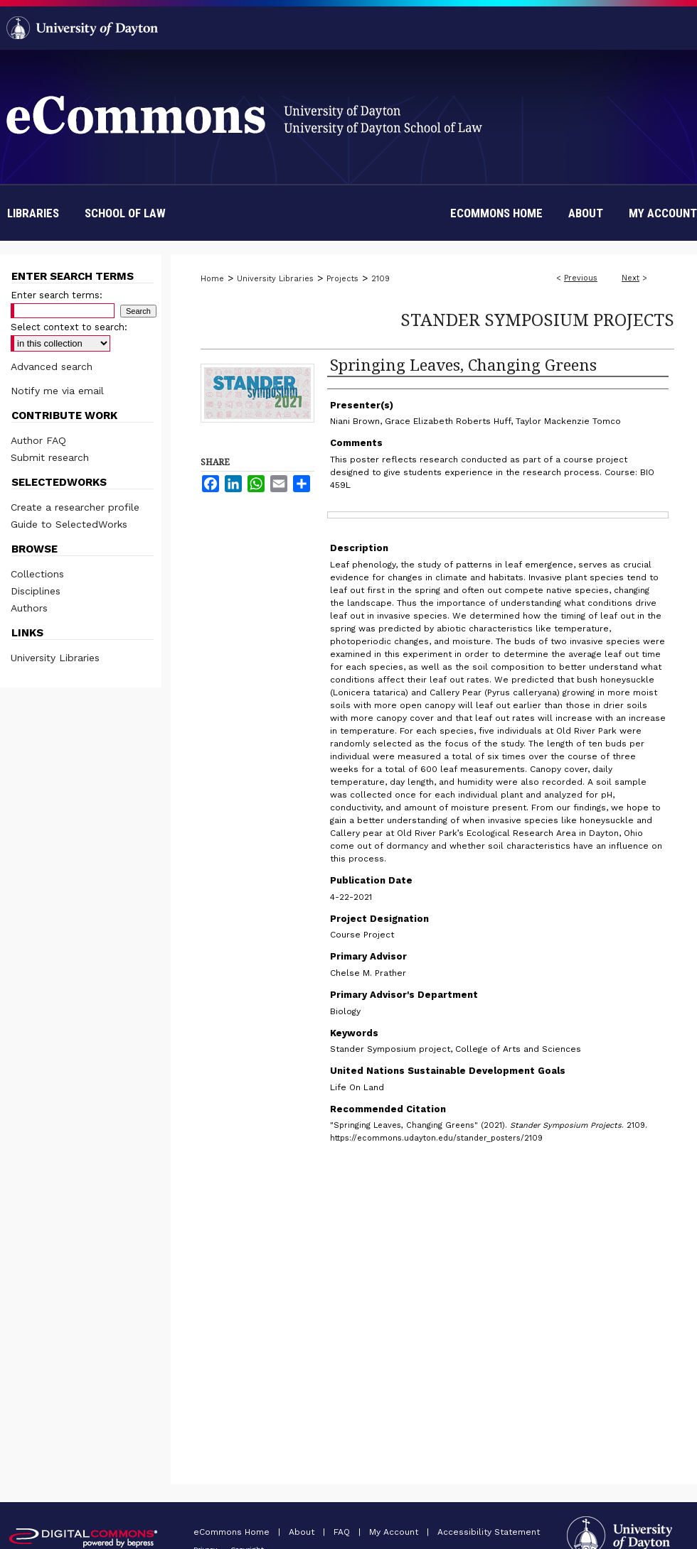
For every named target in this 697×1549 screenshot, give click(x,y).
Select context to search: (69, 327)
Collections (37, 574)
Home (212, 278)
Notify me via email (57, 390)
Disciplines (35, 591)
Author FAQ (38, 440)
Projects (342, 278)
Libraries (33, 213)
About (303, 1532)
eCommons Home (232, 1532)
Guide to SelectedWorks (69, 524)
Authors (29, 608)
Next (630, 278)
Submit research (50, 457)
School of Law (125, 213)
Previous (580, 278)
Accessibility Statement (488, 1532)
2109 (380, 278)
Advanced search (51, 366)
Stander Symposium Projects (537, 319)
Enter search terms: (56, 295)
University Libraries (275, 278)
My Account (395, 1532)
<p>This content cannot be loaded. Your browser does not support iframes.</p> (428, 1286)
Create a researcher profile (75, 507)
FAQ (343, 1532)
